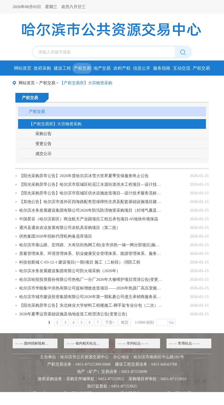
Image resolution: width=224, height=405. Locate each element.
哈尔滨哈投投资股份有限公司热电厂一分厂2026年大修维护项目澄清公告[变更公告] (90, 279)
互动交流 (181, 68)
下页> (110, 322)
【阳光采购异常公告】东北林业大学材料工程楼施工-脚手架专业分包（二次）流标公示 (90, 305)
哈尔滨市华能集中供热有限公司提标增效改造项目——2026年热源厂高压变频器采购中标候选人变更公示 (90, 288)
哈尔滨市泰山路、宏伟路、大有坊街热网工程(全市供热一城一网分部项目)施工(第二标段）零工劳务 (90, 245)
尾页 (124, 322)
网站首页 (22, 68)
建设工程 (62, 68)
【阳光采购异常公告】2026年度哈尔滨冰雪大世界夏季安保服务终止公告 (84, 176)
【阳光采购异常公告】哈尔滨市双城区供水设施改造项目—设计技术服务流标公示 (90, 193)
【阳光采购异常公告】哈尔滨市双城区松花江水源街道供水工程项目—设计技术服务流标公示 (90, 184)
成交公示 (43, 153)
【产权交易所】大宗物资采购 (55, 124)
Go (171, 322)
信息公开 (141, 68)
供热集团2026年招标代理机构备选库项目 (55, 236)
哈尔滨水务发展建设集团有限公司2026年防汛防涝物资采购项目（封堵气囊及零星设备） (90, 210)
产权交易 (82, 68)
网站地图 (183, 393)
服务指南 (161, 68)
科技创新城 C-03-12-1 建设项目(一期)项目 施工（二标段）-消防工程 (79, 262)
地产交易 (102, 68)
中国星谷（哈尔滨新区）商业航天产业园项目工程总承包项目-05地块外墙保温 (88, 219)
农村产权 (122, 68)
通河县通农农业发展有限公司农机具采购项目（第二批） (69, 227)
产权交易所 (201, 70)
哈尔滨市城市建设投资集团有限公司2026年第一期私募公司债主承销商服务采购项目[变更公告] (90, 297)
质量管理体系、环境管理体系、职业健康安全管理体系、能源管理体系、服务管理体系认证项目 (90, 253)
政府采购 (42, 68)
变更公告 (43, 143)
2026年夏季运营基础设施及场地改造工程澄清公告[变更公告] (73, 314)
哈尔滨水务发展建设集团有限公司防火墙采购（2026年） (69, 271)
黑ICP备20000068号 (50, 393)
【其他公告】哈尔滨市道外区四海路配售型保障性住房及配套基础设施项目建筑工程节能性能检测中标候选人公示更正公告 (90, 202)
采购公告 (43, 133)
